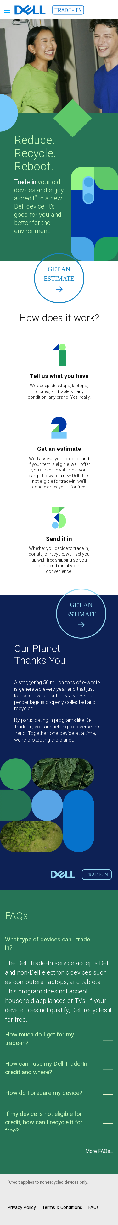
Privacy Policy (22, 1207)
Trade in (25, 182)
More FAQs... (99, 1151)
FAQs (93, 1207)
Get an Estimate (59, 279)
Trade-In (97, 874)
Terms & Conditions (62, 1207)
